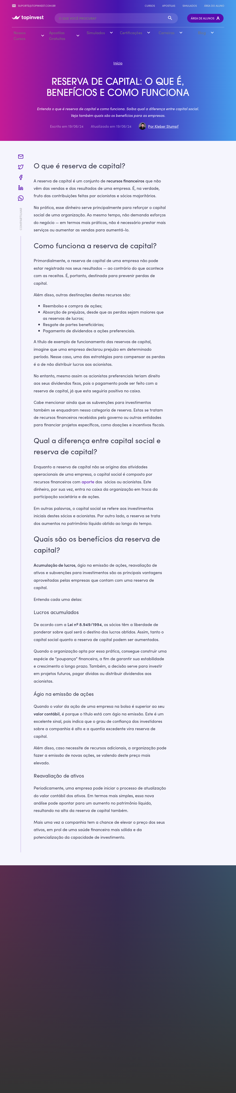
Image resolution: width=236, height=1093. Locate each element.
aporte (88, 481)
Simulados (190, 5)
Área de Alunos (205, 18)
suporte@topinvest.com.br (34, 5)
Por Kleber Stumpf (163, 125)
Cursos (150, 5)
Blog (202, 32)
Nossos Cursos (19, 35)
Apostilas (168, 5)
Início (117, 62)
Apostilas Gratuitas (57, 35)
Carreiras (166, 32)
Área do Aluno (214, 5)
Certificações (131, 32)
